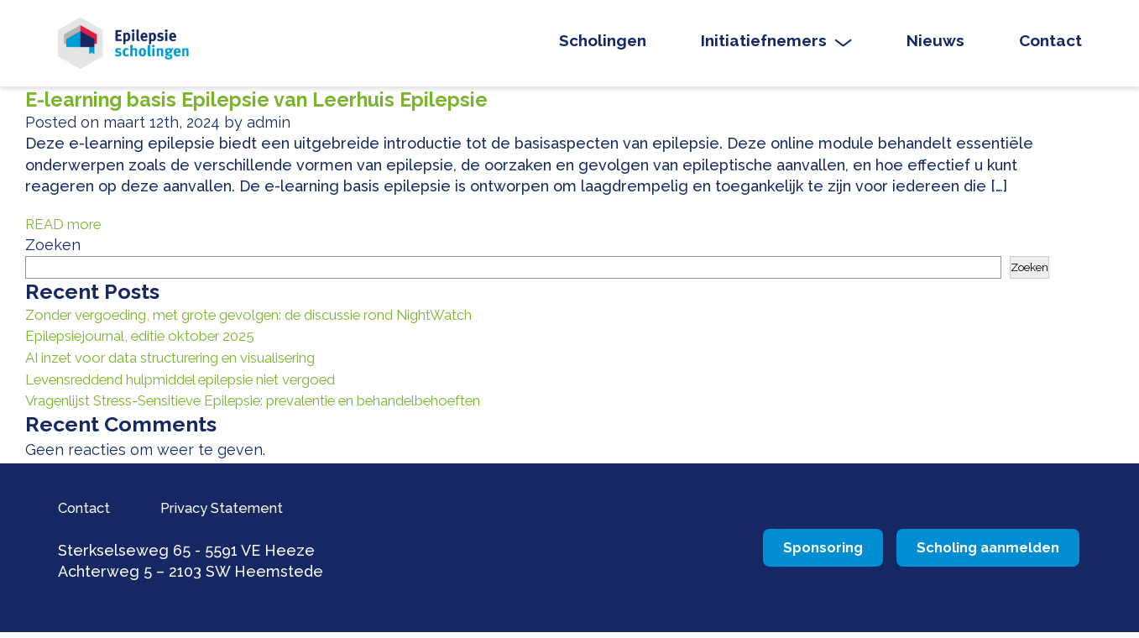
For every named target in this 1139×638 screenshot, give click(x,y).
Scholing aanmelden (964, 553)
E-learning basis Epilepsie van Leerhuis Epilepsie (275, 106)
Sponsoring (745, 553)
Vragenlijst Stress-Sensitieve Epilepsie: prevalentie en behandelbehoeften (294, 407)
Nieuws (935, 45)
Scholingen (602, 45)
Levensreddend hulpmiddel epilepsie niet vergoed (207, 385)
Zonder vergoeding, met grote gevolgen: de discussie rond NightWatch (281, 322)
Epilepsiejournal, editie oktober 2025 (156, 343)
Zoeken (53, 252)
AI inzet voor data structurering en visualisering (194, 364)
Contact (1050, 45)
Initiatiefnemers (764, 45)
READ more (66, 231)
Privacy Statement (245, 513)
